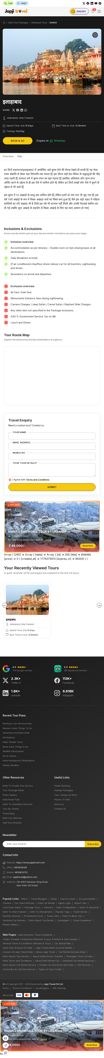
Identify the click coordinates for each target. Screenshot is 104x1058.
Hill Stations (9, 737)
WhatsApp (57, 140)
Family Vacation (11, 765)
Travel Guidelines (82, 920)
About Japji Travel (45, 952)
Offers (24, 898)
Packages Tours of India (79, 956)
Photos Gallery (10, 924)
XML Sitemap (59, 988)
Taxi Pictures (84, 965)
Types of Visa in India (50, 969)
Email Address (21, 442)
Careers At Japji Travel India (18, 952)
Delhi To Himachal (89, 907)
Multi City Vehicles (12, 818)
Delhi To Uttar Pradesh (14, 911)
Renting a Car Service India (17, 723)
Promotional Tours (33, 916)
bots (52, 528)
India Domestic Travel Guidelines (35, 934)
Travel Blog (8, 813)
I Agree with (30, 479)
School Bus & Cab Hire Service (19, 969)
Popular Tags (63, 911)
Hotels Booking (62, 785)
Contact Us (60, 808)
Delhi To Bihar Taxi (72, 916)
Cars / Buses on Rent (65, 795)
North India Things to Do (15, 746)
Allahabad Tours (39, 22)
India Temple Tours (13, 742)
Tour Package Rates (13, 790)
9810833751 (21, 872)
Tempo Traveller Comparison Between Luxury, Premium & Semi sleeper (40, 939)
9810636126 (20, 867)
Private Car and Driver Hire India (56, 965)
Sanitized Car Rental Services (78, 960)
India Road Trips (11, 799)
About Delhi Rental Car (47, 960)
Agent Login (64, 903)
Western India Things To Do (17, 728)
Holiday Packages (63, 790)
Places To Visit (62, 799)
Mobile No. (19, 453)
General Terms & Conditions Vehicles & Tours (27, 943)
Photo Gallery (10, 795)
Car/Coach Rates (12, 907)
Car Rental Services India (72, 952)
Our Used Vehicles (24, 903)
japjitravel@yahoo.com (25, 877)
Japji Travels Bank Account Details (54, 947)
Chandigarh (63, 920)
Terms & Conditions (22, 988)
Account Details (87, 898)
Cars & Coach (67, 898)
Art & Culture (9, 756)
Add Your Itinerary (12, 822)
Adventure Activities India (16, 732)
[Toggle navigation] (99, 11)
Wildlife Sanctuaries (13, 751)
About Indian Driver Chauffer (48, 956)
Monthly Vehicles (11, 916)
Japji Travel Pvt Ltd (53, 984)
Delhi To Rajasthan (66, 907)
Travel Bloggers (39, 898)
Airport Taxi (80, 903)
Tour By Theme (11, 808)
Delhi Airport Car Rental (41, 920)
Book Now (88, 545)
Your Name (19, 432)
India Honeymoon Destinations (19, 760)
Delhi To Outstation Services (17, 804)
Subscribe (93, 844)
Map (19, 156)
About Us (59, 804)
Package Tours (32, 907)
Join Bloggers (42, 988)
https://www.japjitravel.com (30, 862)
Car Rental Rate (62, 943)
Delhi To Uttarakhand (41, 911)
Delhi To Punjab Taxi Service (18, 785)
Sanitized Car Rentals (14, 920)
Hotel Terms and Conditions (17, 960)
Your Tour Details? (25, 463)
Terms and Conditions (37, 479)
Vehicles (48, 907)
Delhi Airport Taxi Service (16, 956)
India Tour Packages (18, 22)
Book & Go (17, 140)
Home (6, 988)
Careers (7, 903)
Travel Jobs (53, 916)
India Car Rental (46, 903)
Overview (8, 156)
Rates (54, 898)
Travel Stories (80, 911)
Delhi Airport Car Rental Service (19, 965)
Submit (52, 487)
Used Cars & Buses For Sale (17, 947)
